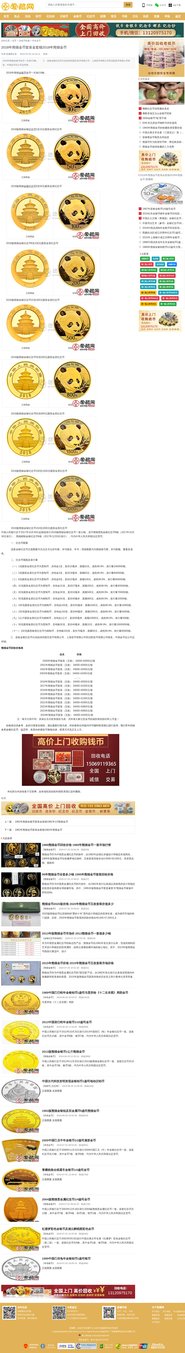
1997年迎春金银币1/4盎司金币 (159, 209)
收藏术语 (172, 264)
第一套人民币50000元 (168, 293)
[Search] (85, 5)
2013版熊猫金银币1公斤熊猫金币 (63, 1051)
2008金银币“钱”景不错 (154, 118)
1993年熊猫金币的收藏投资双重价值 (162, 127)
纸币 (38, 16)
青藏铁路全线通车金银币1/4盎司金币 (65, 1169)
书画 (124, 16)
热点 (17, 16)
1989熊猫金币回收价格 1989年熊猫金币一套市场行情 (76, 845)
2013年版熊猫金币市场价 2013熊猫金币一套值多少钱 (76, 933)
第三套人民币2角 (148, 281)
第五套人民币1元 (167, 270)
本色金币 (36, 40)
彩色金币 (48, 1234)
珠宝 (113, 16)
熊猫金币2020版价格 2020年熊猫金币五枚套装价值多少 (78, 904)
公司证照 (181, 1318)
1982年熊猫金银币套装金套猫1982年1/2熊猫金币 (41, 821)
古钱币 (64, 16)
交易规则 (181, 1315)
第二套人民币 (146, 264)
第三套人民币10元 (166, 276)
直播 (156, 16)
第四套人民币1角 (148, 276)
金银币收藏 (24, 40)
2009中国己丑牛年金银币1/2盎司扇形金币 (69, 1140)
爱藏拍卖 (168, 1315)
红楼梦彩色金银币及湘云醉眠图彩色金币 (68, 1229)
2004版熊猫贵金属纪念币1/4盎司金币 (66, 1199)
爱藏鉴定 (156, 1318)
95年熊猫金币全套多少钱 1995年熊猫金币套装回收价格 (77, 874)
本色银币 (48, 1263)
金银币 (77, 16)
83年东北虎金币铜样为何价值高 (159, 123)
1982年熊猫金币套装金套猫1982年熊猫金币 (38, 829)
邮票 (103, 16)
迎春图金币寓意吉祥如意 (155, 137)
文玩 (135, 16)
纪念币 (91, 16)
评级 (167, 16)
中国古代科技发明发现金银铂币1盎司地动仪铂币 (73, 1081)
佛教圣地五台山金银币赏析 (157, 113)
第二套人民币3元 (166, 287)
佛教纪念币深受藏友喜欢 (155, 108)
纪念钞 (50, 16)
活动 (27, 16)
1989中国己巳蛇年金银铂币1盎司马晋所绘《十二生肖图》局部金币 (85, 992)
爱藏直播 (168, 1318)
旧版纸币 (145, 259)
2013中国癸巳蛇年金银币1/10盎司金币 (67, 1022)
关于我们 (156, 1311)
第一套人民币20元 (148, 304)
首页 (6, 16)
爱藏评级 (156, 1315)
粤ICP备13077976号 (99, 1340)
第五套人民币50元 (148, 270)
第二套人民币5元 (148, 287)
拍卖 (145, 16)
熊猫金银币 (49, 849)
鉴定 (178, 16)
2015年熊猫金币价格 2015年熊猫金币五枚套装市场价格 (78, 963)
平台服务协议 (179, 1311)
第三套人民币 (168, 259)
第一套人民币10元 (168, 304)
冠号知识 (160, 264)
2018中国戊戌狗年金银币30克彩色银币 (163, 228)
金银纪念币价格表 (52, 938)
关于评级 (166, 1311)
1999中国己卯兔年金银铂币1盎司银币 (66, 1258)
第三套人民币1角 (166, 281)
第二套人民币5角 (148, 293)
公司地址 (156, 1322)
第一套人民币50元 (169, 298)
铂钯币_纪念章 (51, 1086)
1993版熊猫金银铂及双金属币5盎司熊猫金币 (70, 1110)
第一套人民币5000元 (149, 298)
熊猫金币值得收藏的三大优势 (158, 146)
